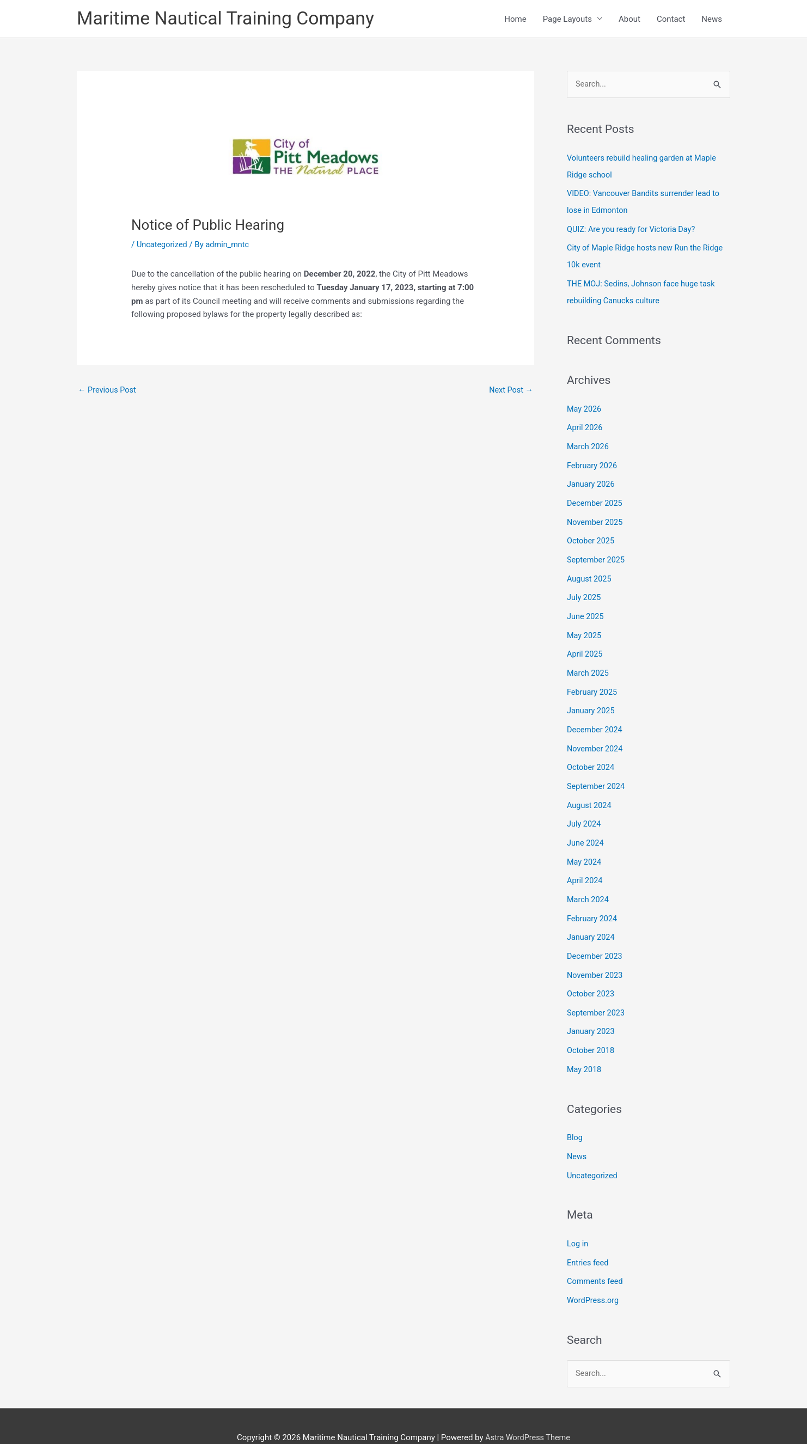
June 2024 (586, 829)
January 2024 (591, 921)
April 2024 (585, 866)
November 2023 (596, 958)
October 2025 (591, 535)
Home (515, 20)
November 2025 (596, 517)
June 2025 (586, 609)
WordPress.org (594, 1277)
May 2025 (585, 627)
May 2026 (585, 406)
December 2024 (596, 719)
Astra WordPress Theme (528, 1414)
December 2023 (596, 939)
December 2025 (596, 498)
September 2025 (597, 553)
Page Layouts (567, 20)
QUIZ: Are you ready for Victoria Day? (633, 229)
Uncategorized (163, 246)
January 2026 (591, 480)
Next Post (510, 392)
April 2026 (585, 425)
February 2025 (593, 682)
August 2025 (590, 572)
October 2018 (591, 1031)
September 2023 (597, 994)
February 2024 (593, 903)
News (711, 20)
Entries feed (588, 1240)
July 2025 (584, 590)
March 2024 (588, 884)
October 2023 (591, 976)
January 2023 (591, 1013)
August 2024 (590, 792)
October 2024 (591, 756)
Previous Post (108, 392)
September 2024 (597, 774)
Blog (575, 1117)
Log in (578, 1222)
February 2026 (593, 462)
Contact (671, 20)
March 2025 (588, 664)
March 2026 (588, 443)
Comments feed (596, 1259)
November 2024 (596, 737)
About (629, 20)
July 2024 (584, 811)
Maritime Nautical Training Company (231, 19)
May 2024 (585, 847)
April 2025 (585, 645)
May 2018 (585, 1050)
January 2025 (591, 700)
